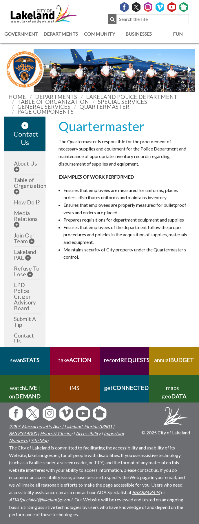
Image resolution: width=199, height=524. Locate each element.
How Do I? (27, 202)
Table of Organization (30, 183)
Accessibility (88, 433)
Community (99, 34)
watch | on (25, 392)
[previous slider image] (189, 69)
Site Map (39, 440)
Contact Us (24, 338)
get (124, 388)
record (124, 360)
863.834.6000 (23, 433)
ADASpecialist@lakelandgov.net (41, 499)
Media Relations (26, 216)
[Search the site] (152, 19)
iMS (74, 388)
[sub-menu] (16, 169)
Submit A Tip (25, 322)
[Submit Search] (112, 19)
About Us (25, 163)
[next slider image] (9, 69)
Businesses (138, 34)
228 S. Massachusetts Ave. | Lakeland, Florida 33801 (60, 426)
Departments (60, 34)
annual (174, 360)
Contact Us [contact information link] (26, 134)
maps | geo (174, 392)
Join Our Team (24, 238)
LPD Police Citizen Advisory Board (25, 296)
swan (24, 360)
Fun (178, 34)
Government (21, 34)
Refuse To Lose (26, 271)
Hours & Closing (56, 433)
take (74, 360)
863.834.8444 (146, 492)
